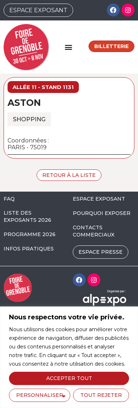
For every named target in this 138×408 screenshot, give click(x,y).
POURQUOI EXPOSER (101, 213)
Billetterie (111, 46)
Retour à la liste (69, 175)
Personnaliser (39, 395)
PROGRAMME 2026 (30, 234)
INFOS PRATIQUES (29, 248)
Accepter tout (69, 378)
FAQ (9, 199)
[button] (69, 47)
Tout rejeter (101, 395)
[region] (69, 357)
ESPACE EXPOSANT (99, 199)
